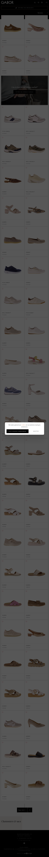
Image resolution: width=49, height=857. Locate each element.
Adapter (36, 431)
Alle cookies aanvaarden (17, 431)
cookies (23, 425)
